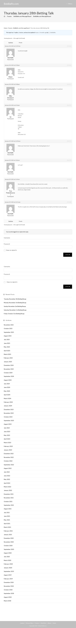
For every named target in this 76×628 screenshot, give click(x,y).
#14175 (69, 141)
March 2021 (7, 527)
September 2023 (9, 420)
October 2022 (8, 461)
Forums (10, 28)
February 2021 (8, 531)
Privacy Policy (29, 623)
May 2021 (7, 520)
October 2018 (8, 590)
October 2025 (8, 328)
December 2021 (9, 494)
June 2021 (7, 516)
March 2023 (7, 442)
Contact (22, 623)
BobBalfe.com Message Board (42, 16)
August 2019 (8, 575)
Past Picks (43, 623)
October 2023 (8, 417)
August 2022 (8, 468)
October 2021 (8, 501)
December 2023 (9, 409)
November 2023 (9, 413)
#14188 (69, 202)
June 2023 (7, 431)
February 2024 (8, 402)
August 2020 (8, 553)
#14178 (69, 160)
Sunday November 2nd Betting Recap (15, 306)
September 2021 (9, 505)
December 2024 (9, 365)
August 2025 (8, 336)
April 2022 (7, 483)
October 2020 (8, 545)
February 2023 (8, 446)
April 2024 (7, 395)
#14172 (69, 105)
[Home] (4, 16)
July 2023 (7, 428)
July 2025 (7, 339)
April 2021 (7, 523)
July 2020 (7, 556)
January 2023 (8, 450)
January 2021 (8, 534)
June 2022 (7, 476)
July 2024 (7, 384)
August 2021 (8, 509)
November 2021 (9, 498)
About (49, 623)
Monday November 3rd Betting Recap (15, 302)
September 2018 (9, 593)
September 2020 (9, 549)
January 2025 (8, 361)
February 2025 (8, 358)
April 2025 (7, 350)
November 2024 (9, 369)
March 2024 (7, 398)
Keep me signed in (11, 250)
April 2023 (7, 439)
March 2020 (7, 560)
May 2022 (7, 479)
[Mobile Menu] (69, 4)
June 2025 (7, 343)
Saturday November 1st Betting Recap (15, 310)
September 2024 (9, 376)
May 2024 (7, 391)
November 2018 (9, 586)
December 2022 (9, 453)
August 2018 (8, 597)
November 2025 (9, 325)
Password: (7, 244)
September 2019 (9, 571)
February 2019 (8, 579)
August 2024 (8, 380)
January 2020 (8, 568)
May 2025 (7, 347)
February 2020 (8, 564)
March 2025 (7, 354)
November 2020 (9, 542)
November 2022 (9, 457)
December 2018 (9, 582)
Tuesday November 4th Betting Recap (15, 299)
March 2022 (7, 487)
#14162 (69, 46)
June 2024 (7, 387)
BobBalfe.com (11, 3)
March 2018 (7, 601)
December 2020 (9, 538)
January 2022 (8, 490)
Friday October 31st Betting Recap (14, 313)
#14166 (69, 65)
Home (5, 28)
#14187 (69, 179)
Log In (67, 254)
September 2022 (9, 465)
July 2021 (7, 512)
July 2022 (7, 472)
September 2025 (9, 332)
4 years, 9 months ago (41, 32)
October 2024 (8, 373)
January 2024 (8, 406)
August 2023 (8, 424)
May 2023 (7, 435)
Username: (7, 238)
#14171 (69, 84)
